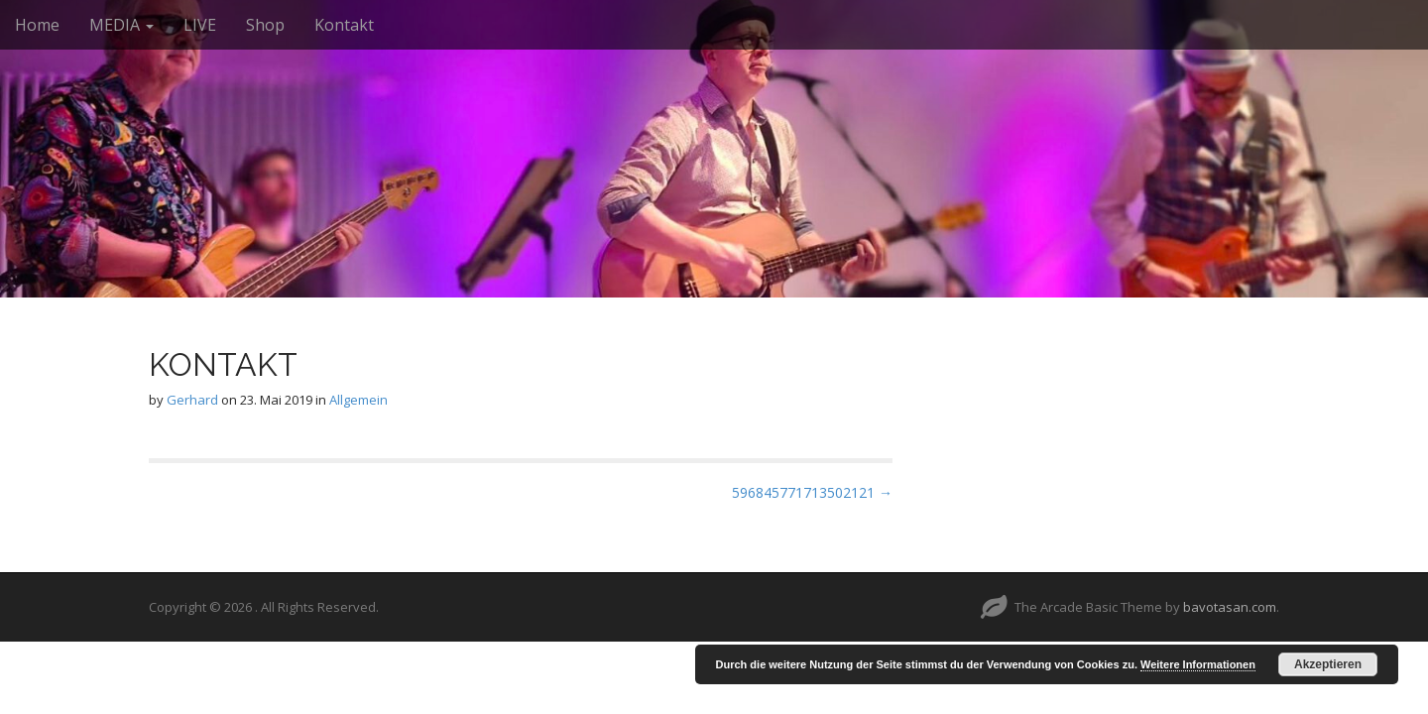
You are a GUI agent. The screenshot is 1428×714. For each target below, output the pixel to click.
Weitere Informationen (1197, 664)
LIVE (199, 25)
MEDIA (121, 25)
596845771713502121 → (812, 492)
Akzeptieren (1328, 664)
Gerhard (192, 400)
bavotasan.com (1229, 607)
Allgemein (358, 400)
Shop (265, 25)
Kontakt (344, 25)
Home (37, 25)
